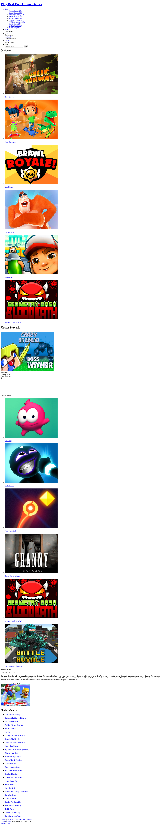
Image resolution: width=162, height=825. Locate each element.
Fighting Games (15, 26)
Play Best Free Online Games (21, 4)
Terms (3, 821)
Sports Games (15, 24)
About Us (10, 819)
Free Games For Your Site (23, 819)
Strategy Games (15, 20)
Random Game (6, 823)
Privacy (8, 821)
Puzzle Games (15, 18)
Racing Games (15, 13)
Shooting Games (16, 15)
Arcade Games (15, 16)
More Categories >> (15, 28)
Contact (3, 819)
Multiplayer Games (17, 22)
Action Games (15, 11)
